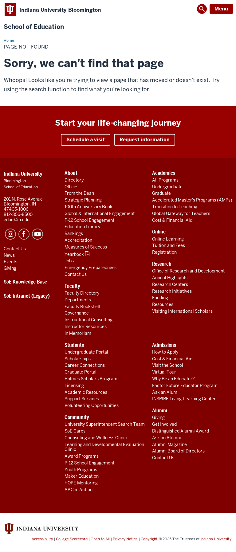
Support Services (82, 398)
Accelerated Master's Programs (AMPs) (192, 200)
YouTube (37, 234)
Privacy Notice (125, 539)
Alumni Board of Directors (178, 451)
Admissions (164, 345)
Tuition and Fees (168, 245)
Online (159, 232)
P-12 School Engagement (89, 220)
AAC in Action (78, 489)
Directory (74, 180)
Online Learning (168, 239)
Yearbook (74, 254)
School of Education (34, 26)
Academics (163, 173)
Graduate (161, 193)
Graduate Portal (80, 372)
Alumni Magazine (169, 444)
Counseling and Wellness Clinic (96, 437)
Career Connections (85, 365)
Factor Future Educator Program (185, 385)
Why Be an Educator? (173, 379)
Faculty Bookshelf (82, 306)
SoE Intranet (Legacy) (27, 296)
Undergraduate (167, 187)
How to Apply (165, 352)
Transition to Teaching (174, 206)
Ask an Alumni (166, 437)
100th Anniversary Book (88, 206)
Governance (77, 313)
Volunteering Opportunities (92, 405)
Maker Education (82, 476)
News (9, 255)
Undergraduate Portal (86, 352)
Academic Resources (86, 392)
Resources (162, 304)
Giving (158, 417)
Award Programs (82, 456)
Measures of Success (86, 247)
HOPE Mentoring (81, 483)
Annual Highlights (169, 277)
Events (10, 261)
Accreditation (78, 240)
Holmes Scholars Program (91, 379)
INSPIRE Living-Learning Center (184, 398)
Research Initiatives (172, 291)
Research (161, 264)
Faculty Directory (82, 293)
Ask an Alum (164, 392)
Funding (160, 297)
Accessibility (42, 539)
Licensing (74, 385)
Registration (164, 252)
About (71, 173)
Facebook (24, 234)
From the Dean (79, 193)
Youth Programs (81, 469)
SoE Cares (75, 431)
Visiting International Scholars (182, 311)
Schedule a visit (85, 139)
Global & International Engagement (100, 213)
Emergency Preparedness (90, 267)
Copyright (149, 539)
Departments (78, 300)
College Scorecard (72, 539)
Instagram (10, 234)
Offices (71, 187)
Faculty (72, 286)
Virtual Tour (164, 372)
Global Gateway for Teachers (181, 213)
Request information (145, 139)
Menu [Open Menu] (221, 9)
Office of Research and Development (188, 271)
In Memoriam (78, 333)
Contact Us (76, 274)
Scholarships (78, 359)
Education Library (82, 226)
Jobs (69, 261)
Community (77, 417)
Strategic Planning (83, 200)
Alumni (159, 410)
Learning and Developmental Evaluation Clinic (104, 447)
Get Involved (164, 424)
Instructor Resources (86, 326)
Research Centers (170, 284)
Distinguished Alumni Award (180, 431)
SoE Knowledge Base (25, 282)
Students (74, 345)
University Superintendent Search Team (105, 424)
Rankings (74, 233)
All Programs (165, 180)
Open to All (100, 539)
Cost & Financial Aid (172, 220)
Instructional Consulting (88, 320)
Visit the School (167, 365)
